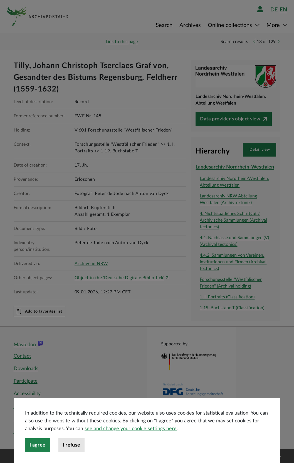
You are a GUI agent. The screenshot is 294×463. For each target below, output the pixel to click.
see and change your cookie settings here (131, 440)
